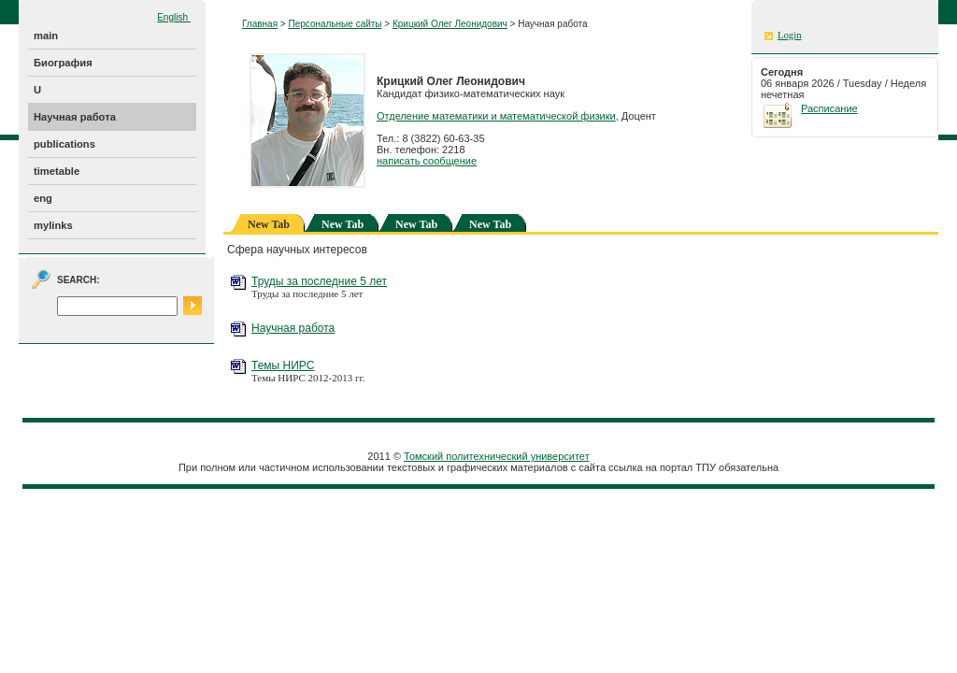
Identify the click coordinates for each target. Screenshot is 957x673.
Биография (63, 62)
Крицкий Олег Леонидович (450, 24)
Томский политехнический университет (497, 456)
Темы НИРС (282, 365)
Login (789, 35)
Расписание (829, 108)
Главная (260, 24)
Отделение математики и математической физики (496, 116)
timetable (56, 171)
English (174, 17)
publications (64, 144)
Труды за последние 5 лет (319, 281)
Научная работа (75, 116)
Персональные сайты (334, 24)
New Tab (342, 224)
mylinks (53, 225)
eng (43, 198)
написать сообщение (427, 160)
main (46, 35)
